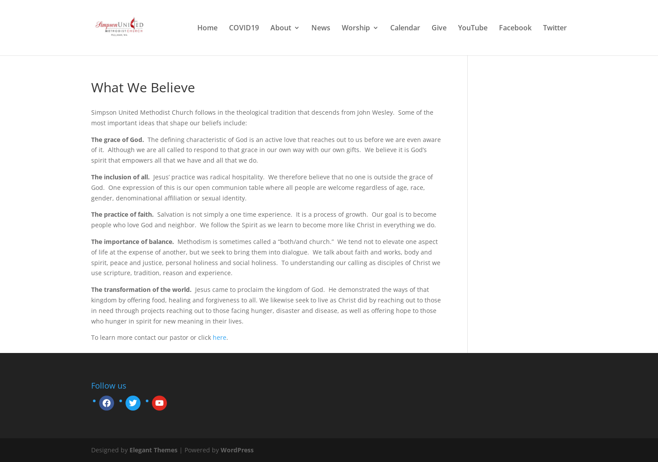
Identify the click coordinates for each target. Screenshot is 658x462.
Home (207, 29)
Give (439, 29)
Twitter (555, 29)
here (219, 337)
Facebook (515, 29)
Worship (356, 29)
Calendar (405, 29)
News (320, 29)
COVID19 (244, 29)
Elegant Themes (153, 450)
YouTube (473, 29)
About (280, 29)
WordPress (237, 450)
